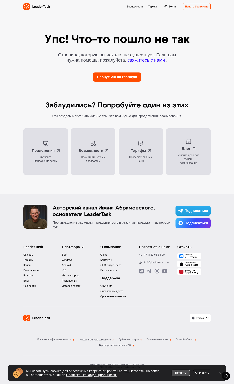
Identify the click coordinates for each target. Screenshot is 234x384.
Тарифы (153, 6)
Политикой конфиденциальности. (91, 374)
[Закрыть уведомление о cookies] (219, 372)
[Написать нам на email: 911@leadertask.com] (155, 263)
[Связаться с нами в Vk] (141, 271)
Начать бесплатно (196, 6)
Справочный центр (111, 291)
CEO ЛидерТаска (110, 265)
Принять (180, 372)
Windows (67, 260)
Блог (26, 280)
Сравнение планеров (113, 296)
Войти (170, 7)
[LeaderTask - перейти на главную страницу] (36, 6)
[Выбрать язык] (200, 318)
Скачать (28, 254)
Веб (64, 254)
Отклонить (202, 372)
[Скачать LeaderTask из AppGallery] (189, 256)
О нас (103, 254)
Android (66, 265)
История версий (71, 286)
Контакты (106, 260)
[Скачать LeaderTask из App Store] (189, 264)
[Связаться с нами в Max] (157, 271)
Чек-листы (29, 286)
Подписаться (193, 210)
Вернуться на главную (117, 77)
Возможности (135, 6)
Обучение (106, 286)
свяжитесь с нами (146, 60)
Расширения (69, 280)
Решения (28, 275)
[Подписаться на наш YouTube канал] (164, 271)
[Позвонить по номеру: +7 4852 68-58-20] (155, 255)
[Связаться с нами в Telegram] (149, 271)
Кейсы (27, 265)
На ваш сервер (71, 275)
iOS (64, 270)
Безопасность (108, 270)
